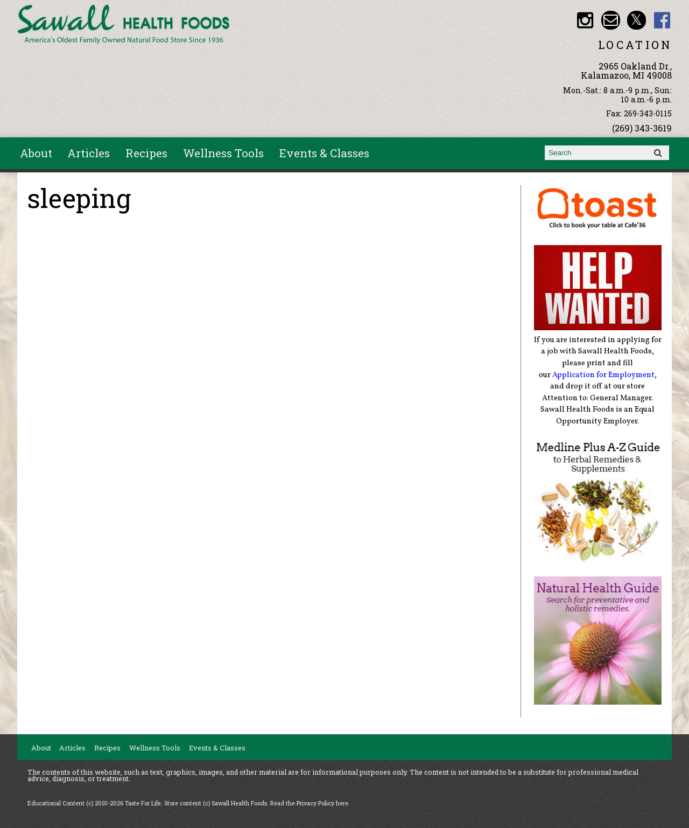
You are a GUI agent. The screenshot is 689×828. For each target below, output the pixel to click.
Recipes (146, 153)
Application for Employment (603, 375)
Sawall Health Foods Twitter (636, 20)
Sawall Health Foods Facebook (662, 20)
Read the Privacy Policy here (309, 803)
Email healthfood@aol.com (610, 20)
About (36, 153)
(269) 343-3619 (642, 128)
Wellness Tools (223, 153)
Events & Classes (324, 153)
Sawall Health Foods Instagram (584, 20)
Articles (88, 153)
